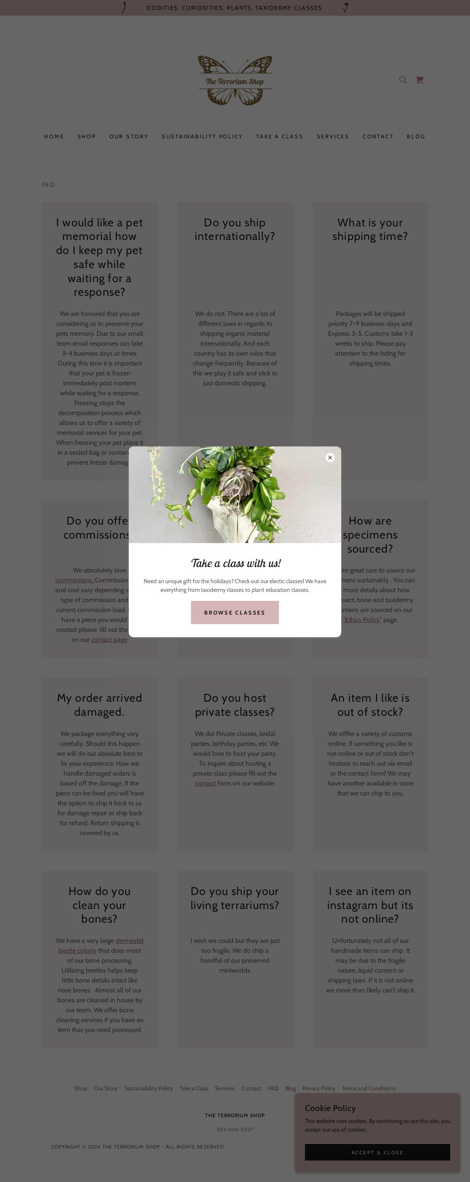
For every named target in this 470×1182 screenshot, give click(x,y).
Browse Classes (235, 612)
